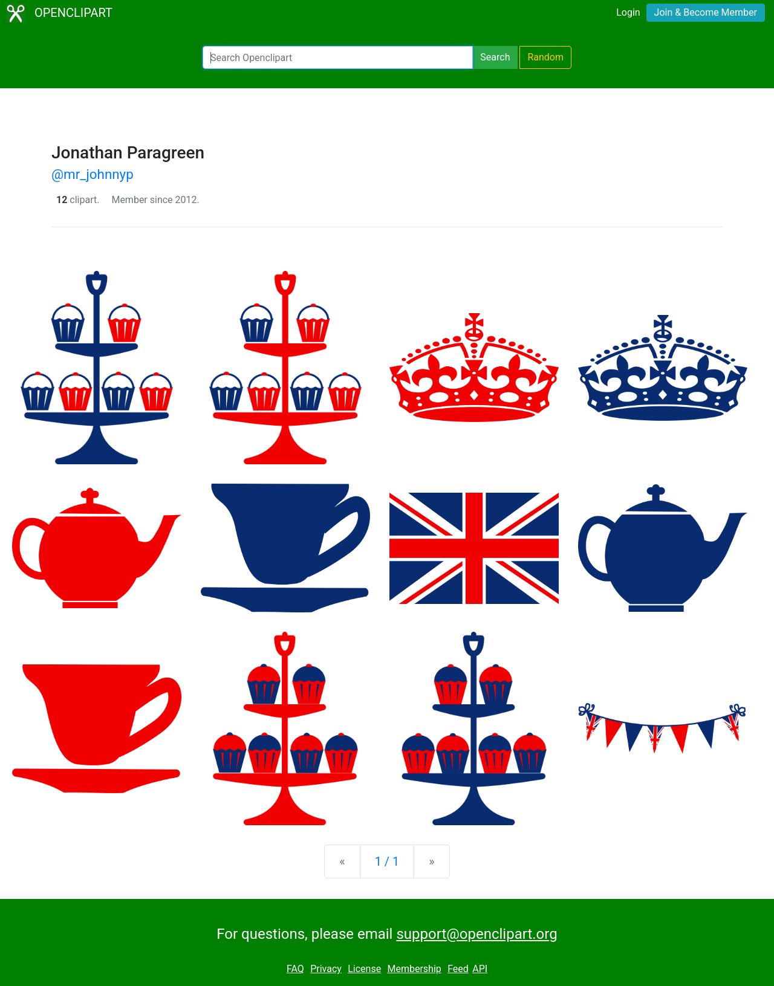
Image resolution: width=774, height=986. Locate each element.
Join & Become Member (705, 12)
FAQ (295, 969)
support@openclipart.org (476, 934)
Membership (414, 969)
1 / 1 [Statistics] (387, 861)
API (479, 969)
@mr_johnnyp (92, 174)
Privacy (326, 969)
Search (495, 57)
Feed (458, 969)
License (364, 969)
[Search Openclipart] (338, 57)
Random (545, 57)
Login (628, 12)
